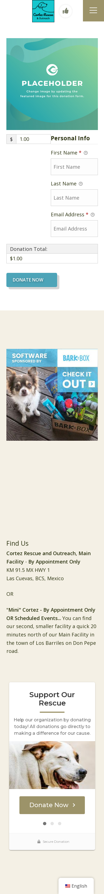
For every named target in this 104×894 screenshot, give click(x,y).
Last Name (67, 183)
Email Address (73, 214)
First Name (69, 152)
